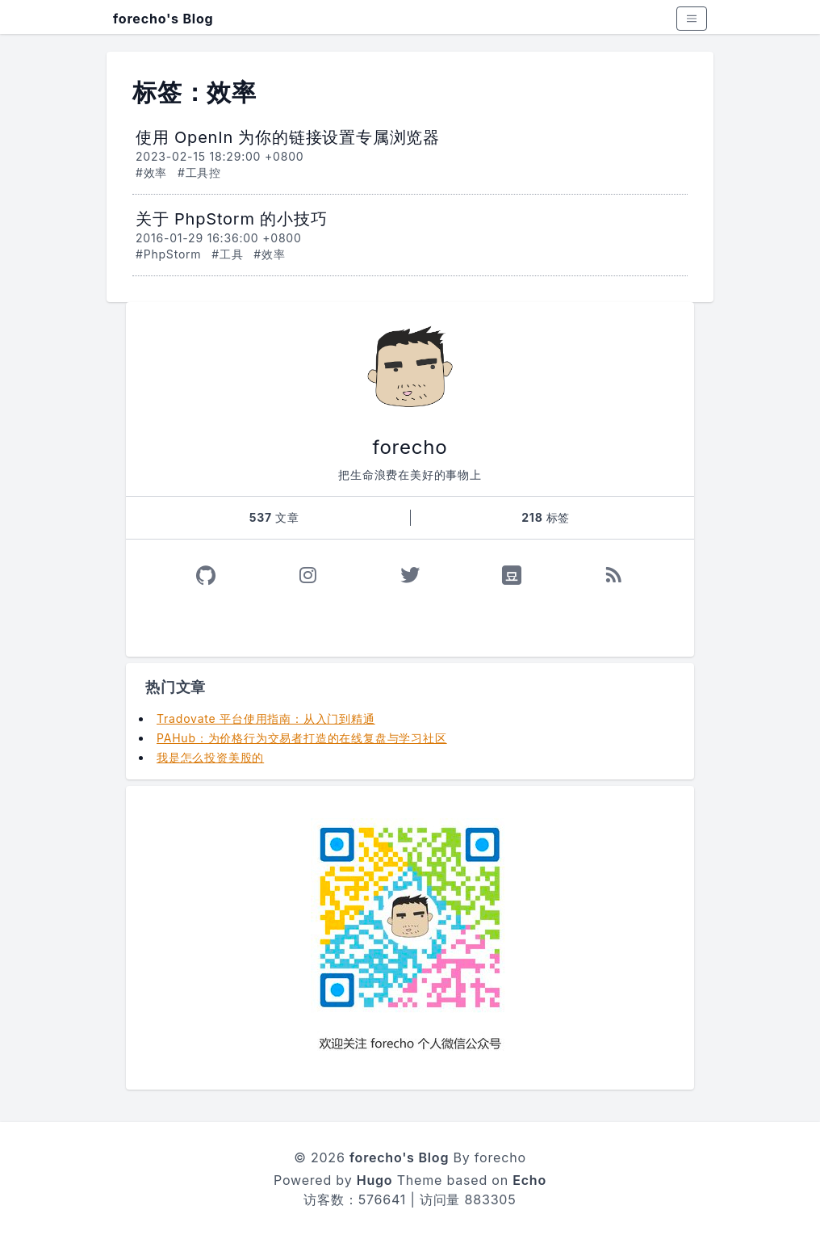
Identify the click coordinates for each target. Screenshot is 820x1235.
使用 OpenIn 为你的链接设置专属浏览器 (288, 137)
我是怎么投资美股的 (210, 757)
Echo (529, 1180)
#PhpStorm (168, 254)
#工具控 (199, 172)
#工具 (227, 254)
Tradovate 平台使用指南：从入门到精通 (266, 718)
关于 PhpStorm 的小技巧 (231, 219)
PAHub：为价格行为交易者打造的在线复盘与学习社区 (302, 738)
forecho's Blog (163, 19)
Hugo (375, 1180)
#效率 (151, 172)
